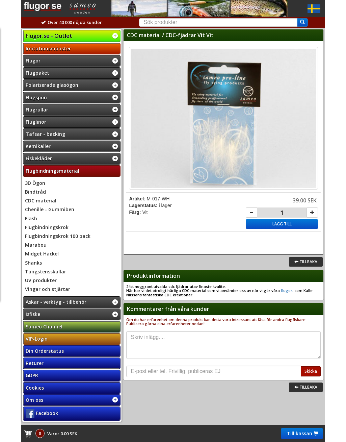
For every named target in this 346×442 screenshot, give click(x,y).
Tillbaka (305, 262)
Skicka (310, 371)
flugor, (286, 290)
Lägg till (282, 224)
